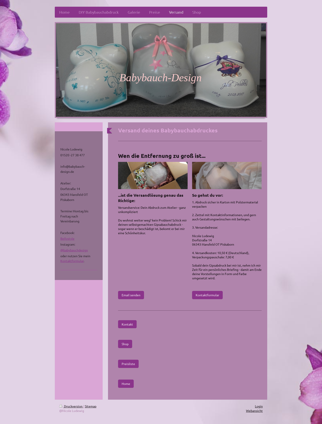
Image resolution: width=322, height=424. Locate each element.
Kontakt (127, 324)
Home (126, 384)
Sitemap (90, 406)
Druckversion (71, 406)
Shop (125, 344)
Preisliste (128, 364)
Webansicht (254, 411)
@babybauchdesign (74, 250)
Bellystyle (67, 238)
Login (259, 406)
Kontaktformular (207, 295)
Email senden (131, 295)
